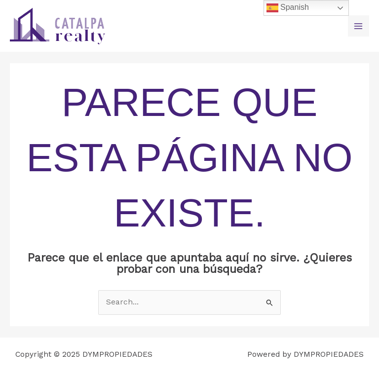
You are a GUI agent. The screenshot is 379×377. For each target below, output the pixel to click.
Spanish (287, 8)
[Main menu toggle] (358, 26)
